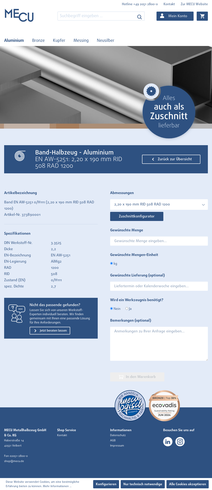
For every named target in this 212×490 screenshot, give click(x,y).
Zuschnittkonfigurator (137, 216)
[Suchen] (140, 16)
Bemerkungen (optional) (130, 320)
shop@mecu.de (14, 461)
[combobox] (96, 16)
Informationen (120, 430)
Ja (128, 308)
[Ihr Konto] (175, 16)
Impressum (117, 445)
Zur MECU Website (194, 4)
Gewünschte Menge (126, 230)
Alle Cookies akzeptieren (187, 484)
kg (113, 263)
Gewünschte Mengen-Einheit (134, 255)
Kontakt (169, 4)
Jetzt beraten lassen (50, 330)
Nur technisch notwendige (142, 484)
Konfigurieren (106, 484)
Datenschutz (118, 435)
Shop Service (66, 430)
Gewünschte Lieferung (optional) (137, 275)
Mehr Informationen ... (57, 486)
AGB (113, 440)
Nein (115, 308)
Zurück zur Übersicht (171, 159)
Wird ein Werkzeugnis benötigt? (136, 300)
